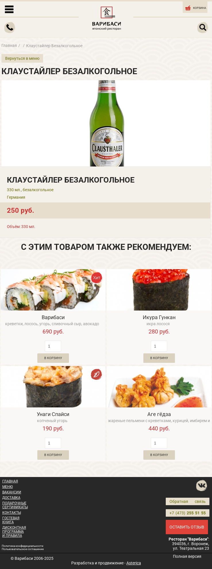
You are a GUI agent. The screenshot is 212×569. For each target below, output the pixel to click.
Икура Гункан (159, 317)
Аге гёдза (159, 414)
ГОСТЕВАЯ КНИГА (11, 520)
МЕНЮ (7, 487)
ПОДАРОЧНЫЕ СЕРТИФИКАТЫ (15, 505)
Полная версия (187, 556)
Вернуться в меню (22, 58)
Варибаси (53, 317)
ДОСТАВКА (11, 498)
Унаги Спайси (53, 414)
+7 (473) (187, 513)
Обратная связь (187, 501)
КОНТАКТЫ (11, 513)
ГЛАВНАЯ (10, 481)
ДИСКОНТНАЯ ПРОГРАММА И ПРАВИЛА (14, 532)
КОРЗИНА (195, 7)
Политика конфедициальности (22, 545)
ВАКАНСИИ (11, 492)
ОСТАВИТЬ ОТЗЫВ (186, 527)
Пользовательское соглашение (23, 549)
